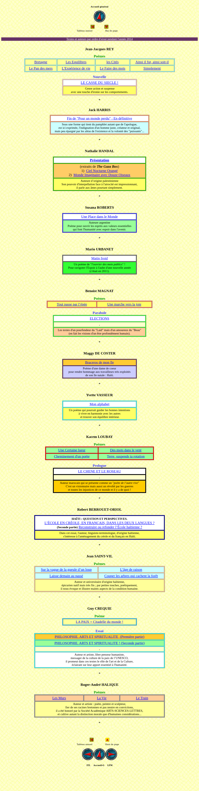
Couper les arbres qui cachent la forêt (131, 576)
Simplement (152, 68)
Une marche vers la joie (124, 304)
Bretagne (40, 62)
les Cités (112, 62)
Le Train (142, 698)
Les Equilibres (76, 62)
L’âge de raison (131, 569)
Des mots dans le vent (125, 450)
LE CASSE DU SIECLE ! (99, 83)
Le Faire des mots (112, 68)
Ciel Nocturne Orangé (102, 171)
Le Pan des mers (41, 68)
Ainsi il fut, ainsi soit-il (152, 62)
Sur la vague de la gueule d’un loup (66, 569)
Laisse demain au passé (66, 576)
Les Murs (59, 698)
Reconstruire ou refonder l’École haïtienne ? (110, 527)
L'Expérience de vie (76, 68)
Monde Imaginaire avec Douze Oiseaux (101, 175)
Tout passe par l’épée (72, 304)
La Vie (101, 698)
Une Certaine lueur (71, 450)
